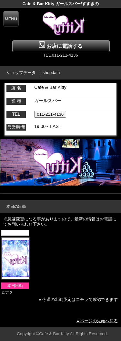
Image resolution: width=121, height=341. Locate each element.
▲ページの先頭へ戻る (97, 320)
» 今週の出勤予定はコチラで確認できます (78, 299)
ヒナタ (7, 292)
